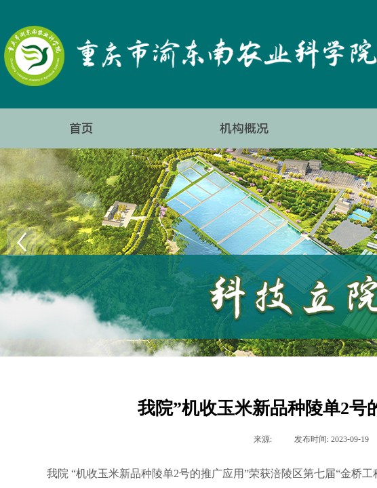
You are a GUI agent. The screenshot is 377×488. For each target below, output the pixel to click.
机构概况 (244, 128)
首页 (81, 128)
